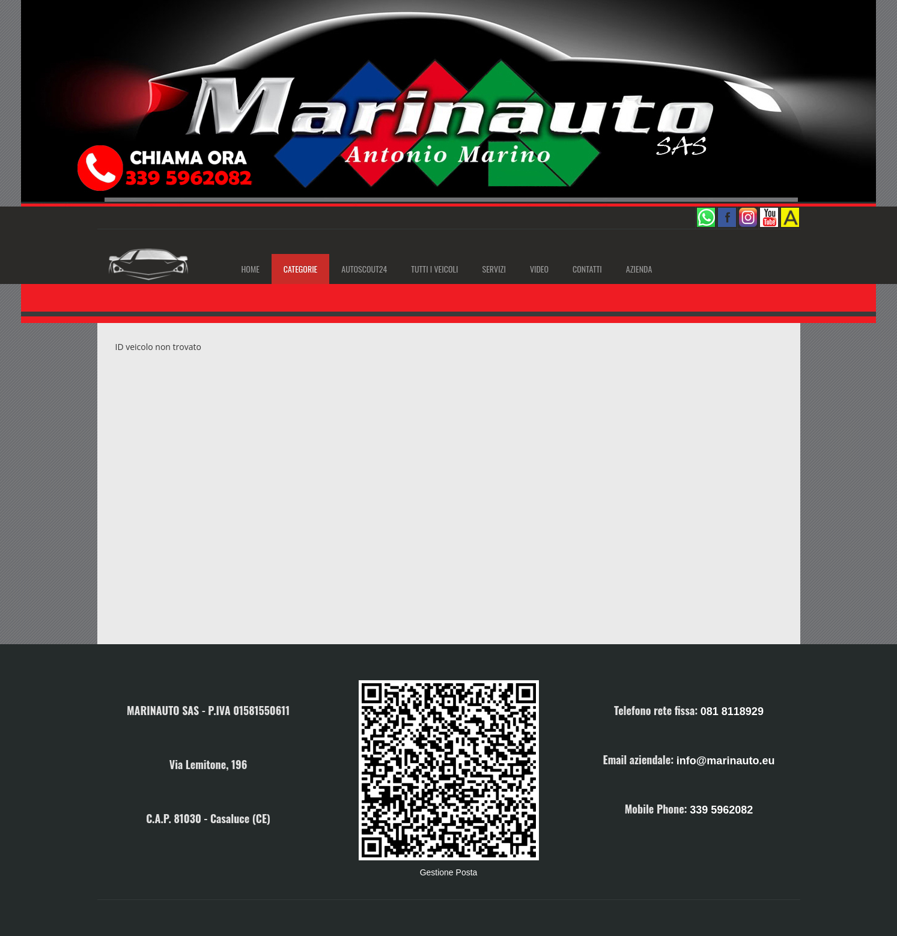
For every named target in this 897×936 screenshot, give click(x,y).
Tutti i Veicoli (434, 269)
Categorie (300, 269)
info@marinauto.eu (726, 761)
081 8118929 (732, 711)
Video (539, 269)
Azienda (639, 269)
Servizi (494, 269)
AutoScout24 (364, 269)
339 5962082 (721, 810)
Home (251, 269)
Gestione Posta (449, 872)
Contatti (587, 269)
